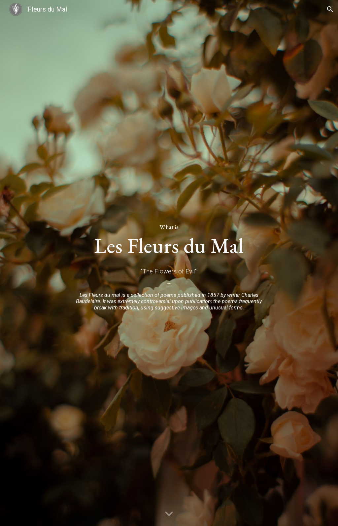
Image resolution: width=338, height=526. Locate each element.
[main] (169, 236)
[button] (330, 9)
